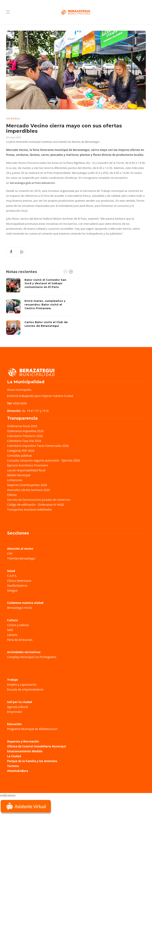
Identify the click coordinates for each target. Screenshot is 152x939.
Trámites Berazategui (21, 558)
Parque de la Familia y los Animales (32, 761)
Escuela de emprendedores (25, 689)
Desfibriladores (17, 585)
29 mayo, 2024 (13, 137)
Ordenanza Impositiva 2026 (25, 431)
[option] (39, 306)
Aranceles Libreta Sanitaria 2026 (28, 490)
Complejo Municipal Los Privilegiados (31, 657)
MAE (10, 630)
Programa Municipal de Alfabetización (32, 729)
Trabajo (12, 680)
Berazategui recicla (19, 608)
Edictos (12, 495)
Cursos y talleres (18, 625)
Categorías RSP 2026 (20, 451)
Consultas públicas (19, 455)
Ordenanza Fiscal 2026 (22, 426)
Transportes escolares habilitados (29, 509)
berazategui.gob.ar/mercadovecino (32, 183)
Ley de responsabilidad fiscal (26, 470)
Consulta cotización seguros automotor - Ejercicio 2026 (43, 460)
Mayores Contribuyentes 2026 (27, 485)
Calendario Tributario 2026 (25, 436)
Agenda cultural (17, 707)
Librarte (12, 635)
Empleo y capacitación (22, 684)
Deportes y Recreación (23, 741)
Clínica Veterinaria (19, 581)
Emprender (14, 712)
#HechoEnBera (17, 771)
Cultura (12, 620)
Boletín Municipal (18, 475)
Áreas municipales (19, 390)
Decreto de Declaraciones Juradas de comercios (38, 500)
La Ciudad (14, 756)
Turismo (13, 766)
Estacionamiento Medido (24, 751)
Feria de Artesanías (19, 640)
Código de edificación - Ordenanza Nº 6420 (35, 505)
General (13, 118)
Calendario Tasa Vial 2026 (24, 441)
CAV (9, 553)
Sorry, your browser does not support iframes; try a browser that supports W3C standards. (30, 843)
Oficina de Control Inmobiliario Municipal (36, 746)
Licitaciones (15, 480)
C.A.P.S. (12, 576)
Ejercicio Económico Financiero (27, 465)
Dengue (12, 590)
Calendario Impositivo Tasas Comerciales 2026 (38, 446)
